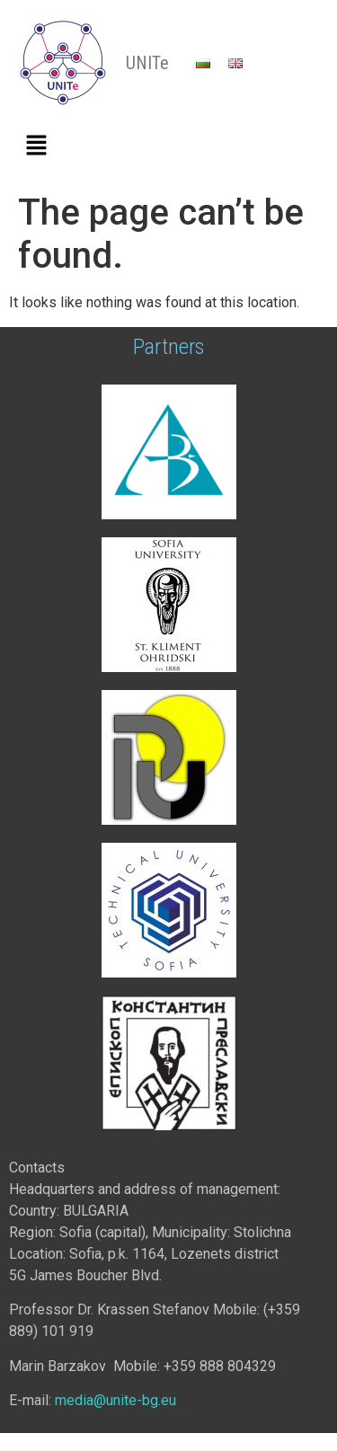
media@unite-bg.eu (115, 1400)
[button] (36, 146)
